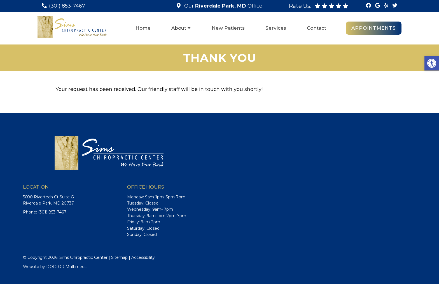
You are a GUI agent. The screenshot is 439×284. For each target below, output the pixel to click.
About (178, 28)
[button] (431, 63)
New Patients (228, 28)
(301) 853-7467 (67, 6)
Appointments (373, 28)
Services (275, 28)
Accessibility (143, 257)
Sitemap (119, 257)
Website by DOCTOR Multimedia (55, 266)
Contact (316, 28)
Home (143, 28)
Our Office (222, 6)
